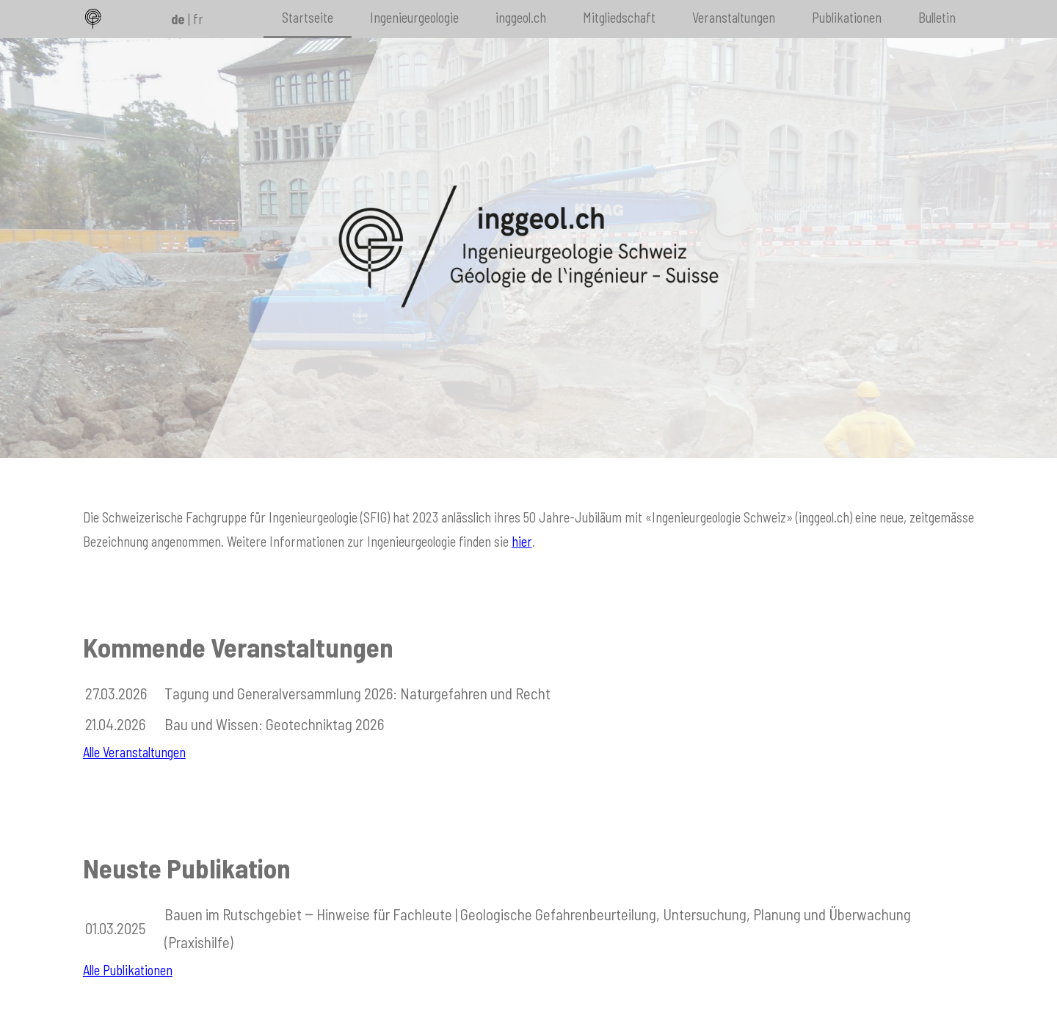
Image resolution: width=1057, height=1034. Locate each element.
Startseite (307, 18)
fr (198, 19)
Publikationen (847, 18)
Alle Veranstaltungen (134, 752)
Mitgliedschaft (619, 18)
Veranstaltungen (733, 18)
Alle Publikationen (127, 970)
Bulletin (937, 18)
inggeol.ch (520, 18)
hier (522, 542)
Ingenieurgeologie (414, 18)
